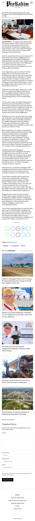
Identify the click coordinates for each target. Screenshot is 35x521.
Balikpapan (13, 242)
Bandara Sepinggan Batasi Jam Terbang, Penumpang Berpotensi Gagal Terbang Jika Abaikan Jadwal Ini (17, 281)
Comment (4, 432)
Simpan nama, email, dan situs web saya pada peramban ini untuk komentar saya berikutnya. (16, 474)
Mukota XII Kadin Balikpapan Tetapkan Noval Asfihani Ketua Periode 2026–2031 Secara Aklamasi (17, 315)
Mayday (23, 245)
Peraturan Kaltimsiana (17, 503)
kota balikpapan (15, 245)
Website (3, 464)
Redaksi (17, 495)
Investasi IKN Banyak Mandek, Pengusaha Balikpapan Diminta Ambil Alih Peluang (16, 348)
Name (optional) (5, 452)
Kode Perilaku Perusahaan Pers (17, 500)
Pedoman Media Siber (17, 497)
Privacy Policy (17, 509)
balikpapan (5, 245)
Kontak (17, 506)
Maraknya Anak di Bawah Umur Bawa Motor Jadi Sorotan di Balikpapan (16, 381)
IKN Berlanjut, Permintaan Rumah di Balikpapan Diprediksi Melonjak (15, 413)
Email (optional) (5, 458)
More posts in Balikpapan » (27, 250)
